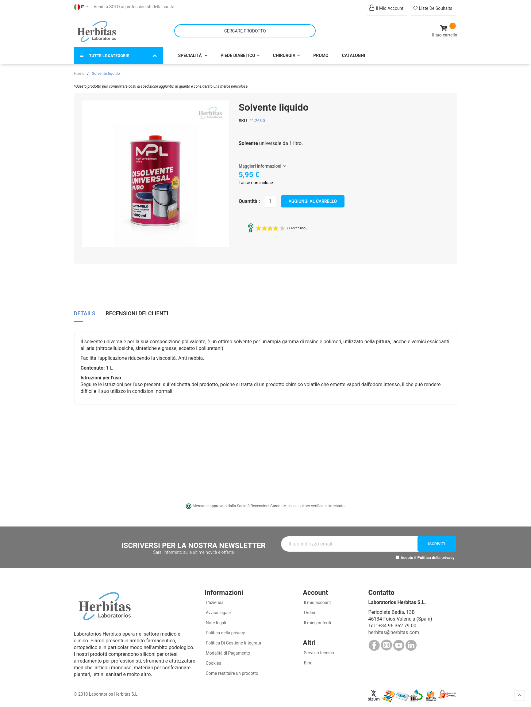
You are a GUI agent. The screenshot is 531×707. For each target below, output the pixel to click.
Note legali (215, 620)
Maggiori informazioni (260, 163)
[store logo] (97, 30)
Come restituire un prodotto (231, 670)
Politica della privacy (436, 555)
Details (84, 310)
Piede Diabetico (238, 52)
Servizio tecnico (318, 650)
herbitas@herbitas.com (393, 630)
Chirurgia (284, 52)
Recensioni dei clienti (137, 310)
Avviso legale (218, 609)
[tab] (84, 312)
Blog (307, 660)
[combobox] (245, 29)
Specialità (190, 52)
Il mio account (317, 599)
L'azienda (214, 599)
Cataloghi (353, 52)
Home (79, 70)
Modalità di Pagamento (227, 650)
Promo (321, 52)
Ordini (309, 609)
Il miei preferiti (317, 620)
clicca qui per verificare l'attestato (315, 503)
